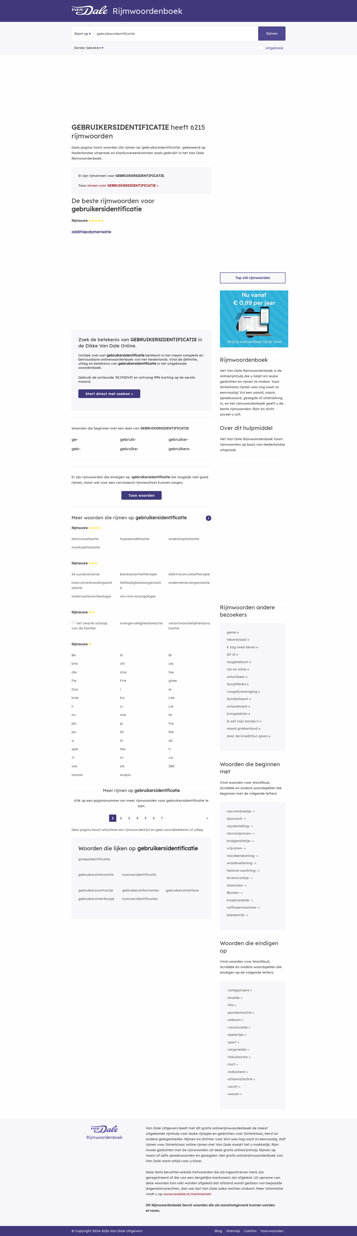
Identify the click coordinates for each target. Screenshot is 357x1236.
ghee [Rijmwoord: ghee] (172, 680)
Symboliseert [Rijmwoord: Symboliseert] (237, 699)
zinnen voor (121, 185)
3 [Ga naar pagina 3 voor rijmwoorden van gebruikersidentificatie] (129, 818)
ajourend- (235, 818)
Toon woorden (141, 495)
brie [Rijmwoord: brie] (74, 663)
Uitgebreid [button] (274, 48)
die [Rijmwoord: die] (74, 672)
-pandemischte (239, 1012)
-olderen (234, 1020)
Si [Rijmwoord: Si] (121, 740)
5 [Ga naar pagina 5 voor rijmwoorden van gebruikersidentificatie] (146, 818)
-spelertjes (235, 1034)
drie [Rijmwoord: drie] (123, 672)
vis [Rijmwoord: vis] (170, 757)
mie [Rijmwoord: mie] (123, 715)
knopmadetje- (238, 900)
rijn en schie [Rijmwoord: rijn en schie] (236, 669)
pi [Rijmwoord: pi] (121, 723)
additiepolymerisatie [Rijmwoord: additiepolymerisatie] (91, 231)
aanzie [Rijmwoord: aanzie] (77, 775)
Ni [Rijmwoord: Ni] (170, 715)
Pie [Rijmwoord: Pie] (171, 723)
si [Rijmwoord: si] (72, 740)
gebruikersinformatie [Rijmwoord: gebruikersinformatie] (96, 874)
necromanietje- (239, 811)
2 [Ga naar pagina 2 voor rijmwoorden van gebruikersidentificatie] (121, 818)
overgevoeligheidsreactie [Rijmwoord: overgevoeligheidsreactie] (141, 623)
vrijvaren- (235, 848)
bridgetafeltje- (239, 841)
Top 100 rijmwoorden (252, 278)
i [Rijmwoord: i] (120, 689)
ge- (74, 439)
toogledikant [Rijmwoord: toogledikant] (237, 662)
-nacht (232, 1086)
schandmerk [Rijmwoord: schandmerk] (237, 706)
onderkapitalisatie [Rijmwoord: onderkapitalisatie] (183, 539)
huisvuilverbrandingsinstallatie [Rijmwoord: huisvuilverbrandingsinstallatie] (91, 585)
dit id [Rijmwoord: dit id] (231, 654)
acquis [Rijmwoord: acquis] (125, 775)
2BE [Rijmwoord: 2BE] (171, 766)
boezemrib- (236, 915)
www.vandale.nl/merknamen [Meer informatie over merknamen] (187, 1194)
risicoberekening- (241, 855)
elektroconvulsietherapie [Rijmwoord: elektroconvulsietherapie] (189, 574)
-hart (231, 1064)
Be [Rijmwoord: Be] (73, 655)
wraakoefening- (240, 863)
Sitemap (233, 1231)
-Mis (230, 1005)
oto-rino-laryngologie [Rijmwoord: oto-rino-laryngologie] (138, 596)
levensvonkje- (238, 878)
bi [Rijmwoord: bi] (121, 655)
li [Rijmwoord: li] (72, 706)
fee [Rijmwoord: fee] (171, 672)
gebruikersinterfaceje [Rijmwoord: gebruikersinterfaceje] (96, 899)
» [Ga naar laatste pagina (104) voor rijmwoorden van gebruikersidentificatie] (207, 818)
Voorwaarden (271, 1231)
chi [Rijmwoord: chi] (122, 663)
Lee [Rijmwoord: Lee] (171, 698)
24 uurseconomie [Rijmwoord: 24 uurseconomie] (85, 574)
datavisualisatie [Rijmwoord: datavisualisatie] (85, 539)
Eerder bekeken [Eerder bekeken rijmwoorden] (87, 48)
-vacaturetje (237, 1027)
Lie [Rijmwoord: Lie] (170, 706)
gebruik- (128, 439)
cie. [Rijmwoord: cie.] (171, 663)
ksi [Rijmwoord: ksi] (122, 698)
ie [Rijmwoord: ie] (169, 689)
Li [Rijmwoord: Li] (121, 706)
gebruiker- (178, 439)
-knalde (233, 998)
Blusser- (233, 892)
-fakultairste (237, 1057)
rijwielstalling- (238, 826)
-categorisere (238, 990)
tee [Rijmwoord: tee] (122, 749)
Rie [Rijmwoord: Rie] (171, 732)
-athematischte (239, 1079)
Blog (218, 1231)
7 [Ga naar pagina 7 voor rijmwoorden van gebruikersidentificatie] (162, 818)
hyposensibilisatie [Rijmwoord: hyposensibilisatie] (134, 539)
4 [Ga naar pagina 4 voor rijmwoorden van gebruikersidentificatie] (137, 818)
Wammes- (235, 885)
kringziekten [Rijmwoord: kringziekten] (237, 713)
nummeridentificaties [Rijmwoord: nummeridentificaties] (140, 899)
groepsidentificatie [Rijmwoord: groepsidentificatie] (94, 859)
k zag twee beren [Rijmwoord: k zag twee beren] (241, 647)
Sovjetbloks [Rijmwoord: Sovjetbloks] (236, 684)
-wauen (233, 1094)
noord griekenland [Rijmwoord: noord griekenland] (242, 728)
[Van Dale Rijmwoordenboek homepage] (91, 11)
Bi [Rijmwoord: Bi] (170, 655)
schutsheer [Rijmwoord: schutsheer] (236, 677)
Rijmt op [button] (81, 33)
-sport (232, 1042)
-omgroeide (236, 1049)
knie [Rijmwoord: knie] (75, 698)
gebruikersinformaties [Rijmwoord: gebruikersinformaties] (140, 890)
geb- (75, 448)
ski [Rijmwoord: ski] (170, 740)
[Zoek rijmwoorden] (119, 34)
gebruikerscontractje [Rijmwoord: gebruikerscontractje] (95, 890)
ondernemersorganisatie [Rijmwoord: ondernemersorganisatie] (189, 582)
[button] (208, 518)
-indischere (236, 1072)
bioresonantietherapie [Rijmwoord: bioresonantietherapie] (138, 574)
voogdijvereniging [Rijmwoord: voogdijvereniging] (242, 691)
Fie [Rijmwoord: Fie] (73, 680)
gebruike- (129, 448)
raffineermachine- (242, 907)
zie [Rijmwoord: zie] (122, 766)
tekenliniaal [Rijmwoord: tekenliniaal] (237, 639)
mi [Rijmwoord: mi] (73, 715)
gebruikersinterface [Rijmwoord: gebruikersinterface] (182, 890)
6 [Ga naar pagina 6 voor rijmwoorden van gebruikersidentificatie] (154, 818)
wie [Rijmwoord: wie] (74, 766)
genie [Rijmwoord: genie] (231, 632)
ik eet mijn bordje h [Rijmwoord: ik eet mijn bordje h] (243, 721)
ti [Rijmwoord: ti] (169, 749)
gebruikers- (179, 448)
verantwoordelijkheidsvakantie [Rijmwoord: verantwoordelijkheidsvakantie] (189, 626)
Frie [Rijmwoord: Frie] (123, 680)
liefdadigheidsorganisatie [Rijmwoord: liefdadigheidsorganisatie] (140, 585)
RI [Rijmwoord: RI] (122, 732)
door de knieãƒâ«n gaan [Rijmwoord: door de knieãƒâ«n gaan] (247, 736)
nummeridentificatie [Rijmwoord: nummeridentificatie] (139, 874)
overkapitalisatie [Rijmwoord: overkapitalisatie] (85, 547)
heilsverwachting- (242, 870)
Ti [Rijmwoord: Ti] (72, 757)
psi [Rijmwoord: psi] (73, 732)
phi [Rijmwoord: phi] (73, 723)
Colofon (250, 1231)
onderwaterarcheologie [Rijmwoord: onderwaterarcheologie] (91, 596)
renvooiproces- (239, 833)
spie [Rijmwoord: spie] (74, 749)
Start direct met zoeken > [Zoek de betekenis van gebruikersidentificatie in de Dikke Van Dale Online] (109, 394)
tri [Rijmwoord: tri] (122, 757)
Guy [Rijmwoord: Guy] (74, 689)
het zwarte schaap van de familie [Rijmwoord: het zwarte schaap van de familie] (89, 626)
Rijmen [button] (272, 33)
